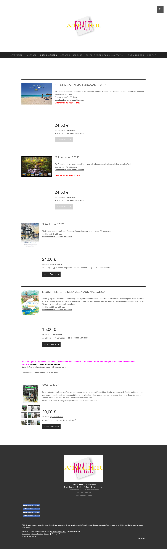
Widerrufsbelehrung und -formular (46, 531)
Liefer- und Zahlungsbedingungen (131, 525)
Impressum (25, 531)
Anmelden (141, 538)
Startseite (16, 55)
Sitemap (46, 534)
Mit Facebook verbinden (31, 505)
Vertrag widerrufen (58, 534)
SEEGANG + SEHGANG (71, 55)
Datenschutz (26, 534)
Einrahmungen (136, 55)
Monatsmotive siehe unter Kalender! (57, 310)
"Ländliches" (87, 362)
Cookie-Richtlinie (37, 534)
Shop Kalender (48, 55)
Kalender (31, 55)
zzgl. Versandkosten (68, 130)
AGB (32, 531)
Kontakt (152, 55)
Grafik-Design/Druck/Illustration (105, 55)
